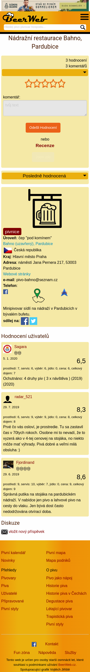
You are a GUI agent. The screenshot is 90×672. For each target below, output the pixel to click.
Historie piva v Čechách (66, 593)
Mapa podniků (58, 560)
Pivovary (8, 578)
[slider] (45, 83)
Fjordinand (25, 462)
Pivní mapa (56, 553)
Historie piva (56, 586)
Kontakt (51, 644)
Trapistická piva (59, 616)
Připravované (12, 601)
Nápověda (47, 653)
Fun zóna (22, 653)
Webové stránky (16, 274)
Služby (70, 653)
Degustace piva (59, 601)
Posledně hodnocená (55, 176)
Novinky (8, 560)
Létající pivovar (59, 609)
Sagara (20, 347)
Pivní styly (9, 609)
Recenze (45, 145)
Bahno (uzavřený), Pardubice (28, 244)
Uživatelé (9, 593)
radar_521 (23, 397)
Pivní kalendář (13, 553)
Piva (5, 586)
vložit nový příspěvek (22, 532)
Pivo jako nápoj (59, 578)
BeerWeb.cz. (67, 664)
